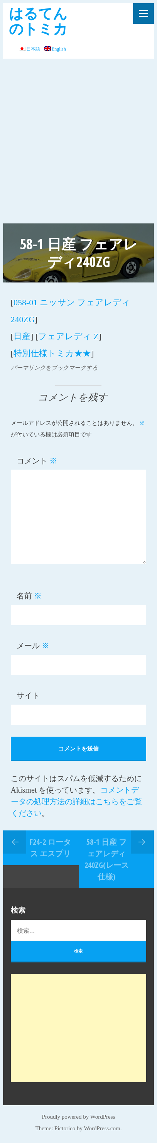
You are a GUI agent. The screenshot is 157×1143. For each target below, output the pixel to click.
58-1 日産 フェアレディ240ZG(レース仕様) (106, 859)
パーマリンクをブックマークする (54, 368)
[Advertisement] (78, 141)
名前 (29, 596)
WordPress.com (102, 1128)
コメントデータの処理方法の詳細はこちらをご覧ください (76, 801)
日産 (22, 336)
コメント (37, 461)
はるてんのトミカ (38, 20)
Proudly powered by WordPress (78, 1117)
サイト (28, 695)
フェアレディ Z (68, 336)
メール (33, 645)
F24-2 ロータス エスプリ (50, 848)
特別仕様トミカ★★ (52, 353)
